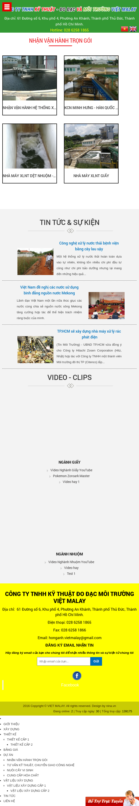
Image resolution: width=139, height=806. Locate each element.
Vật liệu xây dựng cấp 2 (29, 790)
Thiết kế (9, 734)
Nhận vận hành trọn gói (27, 760)
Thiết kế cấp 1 (18, 739)
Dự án (8, 755)
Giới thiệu (11, 724)
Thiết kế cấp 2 (21, 744)
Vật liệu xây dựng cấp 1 (26, 785)
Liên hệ (9, 801)
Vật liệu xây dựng (18, 780)
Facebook (70, 685)
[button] (6, 6)
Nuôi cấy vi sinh (20, 770)
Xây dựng (11, 729)
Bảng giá (10, 749)
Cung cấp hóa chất (23, 775)
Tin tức (9, 796)
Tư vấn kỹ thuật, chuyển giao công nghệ (40, 765)
